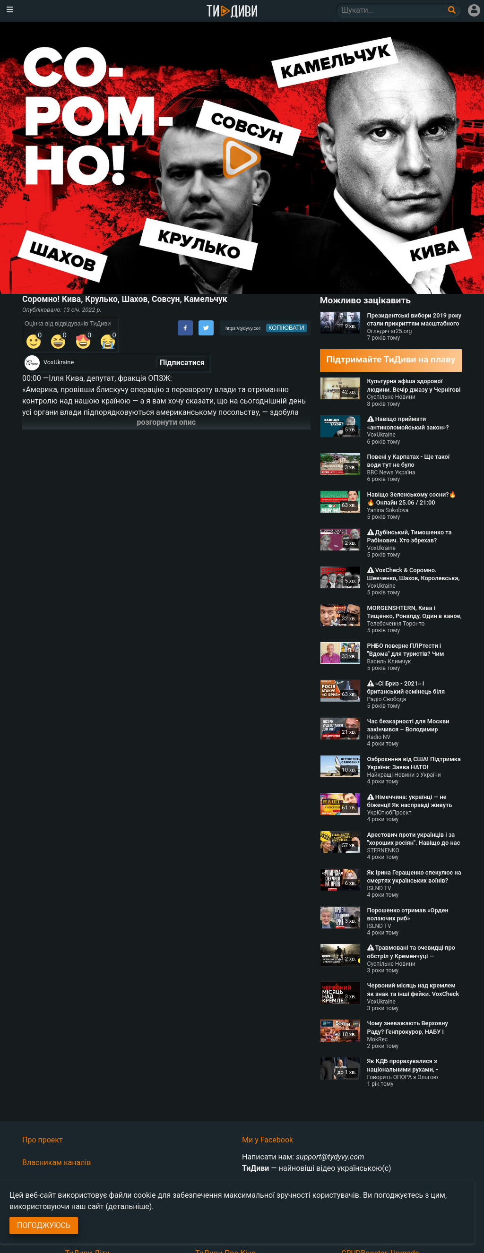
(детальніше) (129, 1206)
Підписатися (182, 362)
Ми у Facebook (267, 1139)
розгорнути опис (166, 422)
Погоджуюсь (43, 1225)
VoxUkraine (58, 362)
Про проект (42, 1139)
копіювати (286, 327)
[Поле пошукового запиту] (452, 10)
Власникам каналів (56, 1162)
